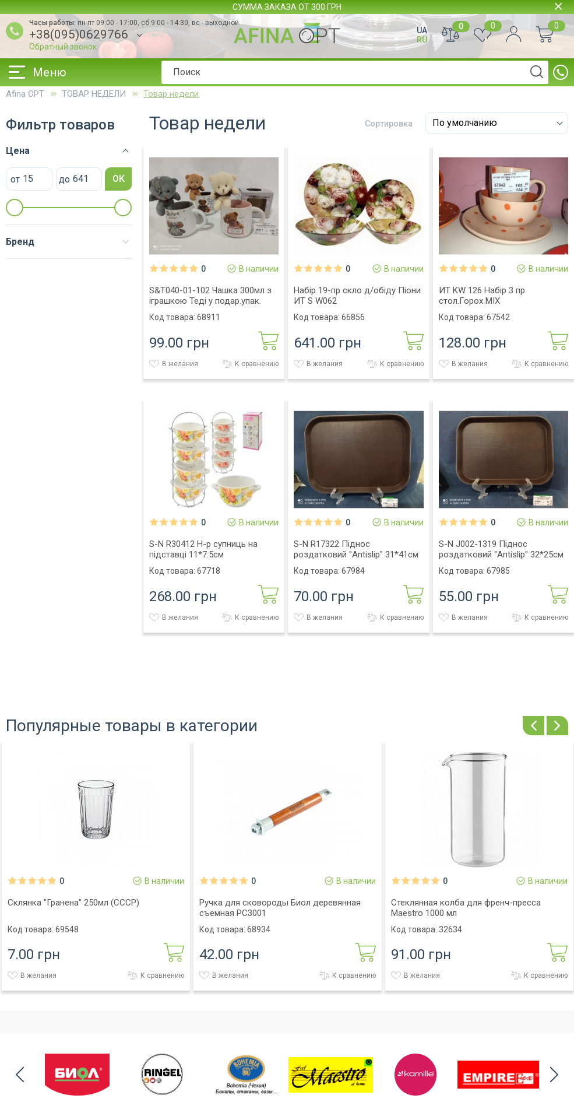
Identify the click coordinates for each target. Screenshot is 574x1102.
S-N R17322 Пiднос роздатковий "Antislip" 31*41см (356, 549)
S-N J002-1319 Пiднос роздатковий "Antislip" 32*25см (501, 549)
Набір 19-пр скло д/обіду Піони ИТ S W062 (357, 295)
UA (422, 30)
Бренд (20, 241)
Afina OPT (25, 94)
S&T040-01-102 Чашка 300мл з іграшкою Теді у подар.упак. (210, 295)
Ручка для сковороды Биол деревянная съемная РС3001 (280, 907)
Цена (18, 150)
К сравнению (250, 364)
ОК (118, 178)
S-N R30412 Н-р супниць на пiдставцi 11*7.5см (203, 549)
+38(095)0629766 (78, 35)
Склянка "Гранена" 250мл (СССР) (73, 902)
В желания (173, 364)
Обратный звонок (63, 46)
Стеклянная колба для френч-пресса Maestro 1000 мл (466, 907)
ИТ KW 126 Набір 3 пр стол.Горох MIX (482, 295)
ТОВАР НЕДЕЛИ (94, 94)
